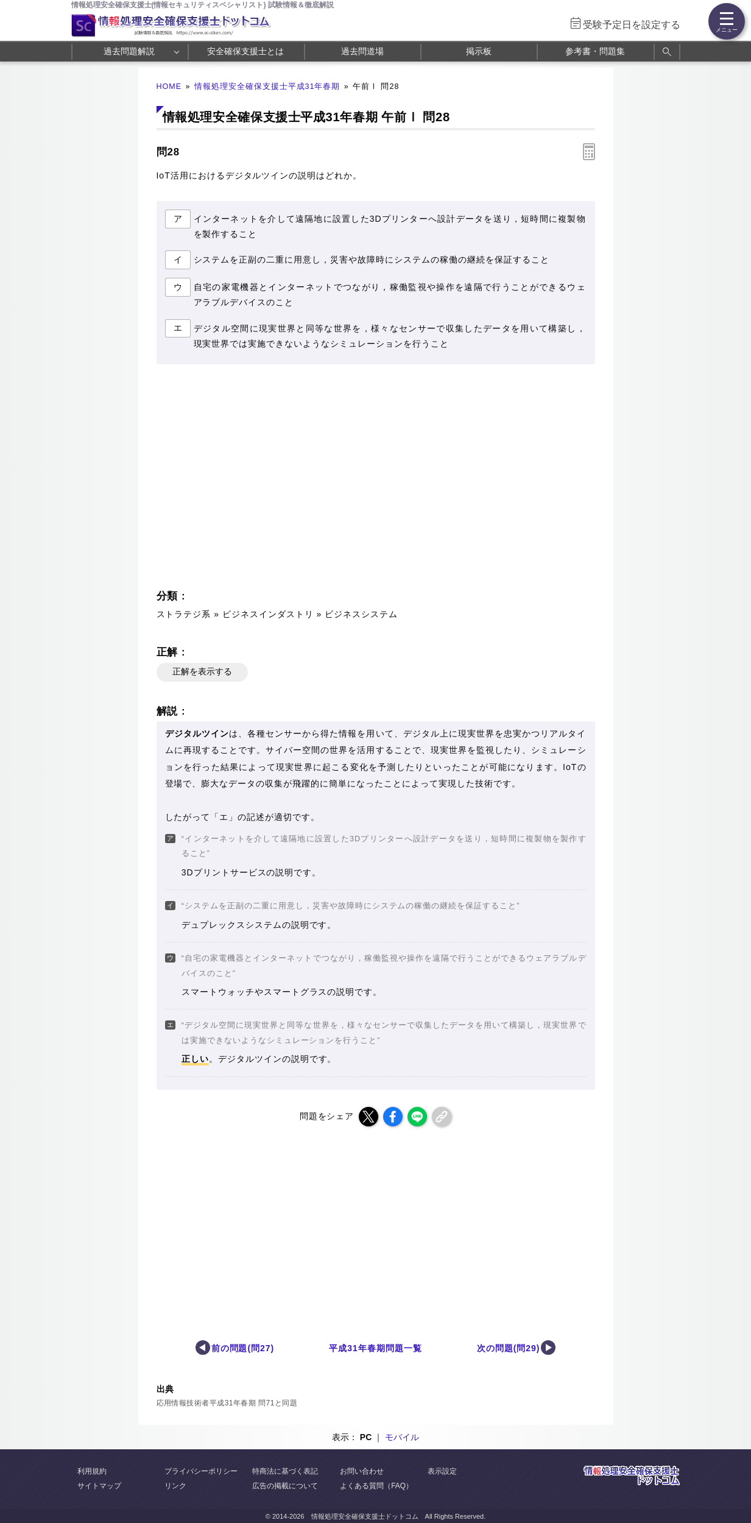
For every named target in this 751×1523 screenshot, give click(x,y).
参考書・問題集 (595, 51)
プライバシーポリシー (201, 1471)
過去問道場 (362, 51)
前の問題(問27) (243, 1348)
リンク (175, 1486)
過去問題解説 (129, 51)
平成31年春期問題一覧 (375, 1348)
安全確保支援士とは (245, 51)
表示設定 (442, 1471)
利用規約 (92, 1471)
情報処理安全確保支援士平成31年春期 (267, 86)
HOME (169, 86)
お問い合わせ (362, 1471)
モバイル (402, 1437)
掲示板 (479, 51)
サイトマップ (99, 1486)
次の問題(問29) (508, 1348)
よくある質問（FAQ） (376, 1486)
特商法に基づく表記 (285, 1471)
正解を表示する (202, 671)
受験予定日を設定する (631, 24)
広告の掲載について (285, 1486)
